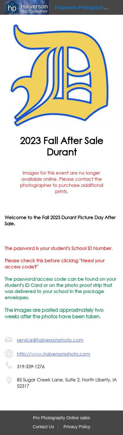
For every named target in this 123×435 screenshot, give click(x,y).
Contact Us (43, 426)
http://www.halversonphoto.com (53, 354)
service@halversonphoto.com (50, 340)
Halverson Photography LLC (86, 7)
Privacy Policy (76, 426)
